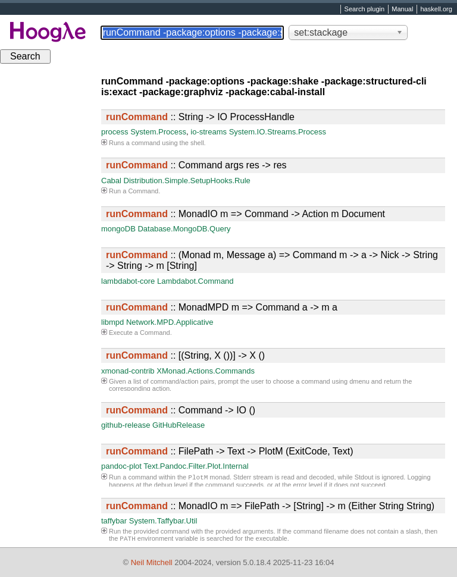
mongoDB (118, 228)
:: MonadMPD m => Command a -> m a (221, 307)
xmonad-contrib (128, 370)
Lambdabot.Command (195, 281)
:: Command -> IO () (180, 410)
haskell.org (436, 9)
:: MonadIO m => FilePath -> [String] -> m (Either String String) (270, 506)
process (115, 131)
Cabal (111, 180)
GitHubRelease (178, 425)
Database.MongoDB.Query (183, 228)
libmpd (112, 322)
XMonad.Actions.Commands (205, 370)
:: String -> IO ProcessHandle (200, 117)
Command (143, 191)
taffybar (114, 520)
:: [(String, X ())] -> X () (185, 355)
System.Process (158, 131)
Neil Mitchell (152, 562)
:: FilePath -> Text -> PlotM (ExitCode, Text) (229, 451)
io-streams (208, 131)
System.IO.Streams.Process (277, 131)
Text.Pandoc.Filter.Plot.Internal (195, 466)
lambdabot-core (128, 281)
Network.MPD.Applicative (170, 322)
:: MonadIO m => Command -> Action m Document (245, 214)
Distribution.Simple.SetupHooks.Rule (187, 180)
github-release (125, 425)
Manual (402, 9)
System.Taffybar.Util (163, 520)
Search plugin (365, 9)
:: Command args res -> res (196, 165)
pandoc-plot (121, 466)
